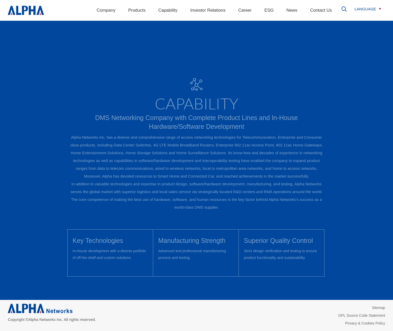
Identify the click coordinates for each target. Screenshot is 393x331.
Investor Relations (208, 10)
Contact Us (321, 10)
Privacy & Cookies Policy (365, 323)
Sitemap (378, 308)
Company (106, 10)
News (292, 10)
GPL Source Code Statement (361, 315)
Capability (168, 10)
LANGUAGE (365, 9)
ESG (269, 10)
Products (136, 10)
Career (245, 10)
